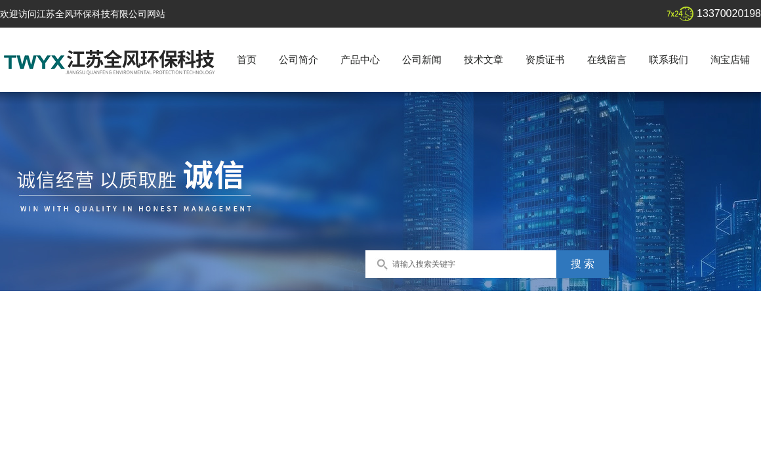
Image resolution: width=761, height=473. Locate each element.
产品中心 (360, 59)
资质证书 (545, 59)
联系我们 (668, 59)
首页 (247, 59)
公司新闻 (422, 59)
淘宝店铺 (730, 59)
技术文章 (483, 59)
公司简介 (298, 59)
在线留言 (607, 59)
